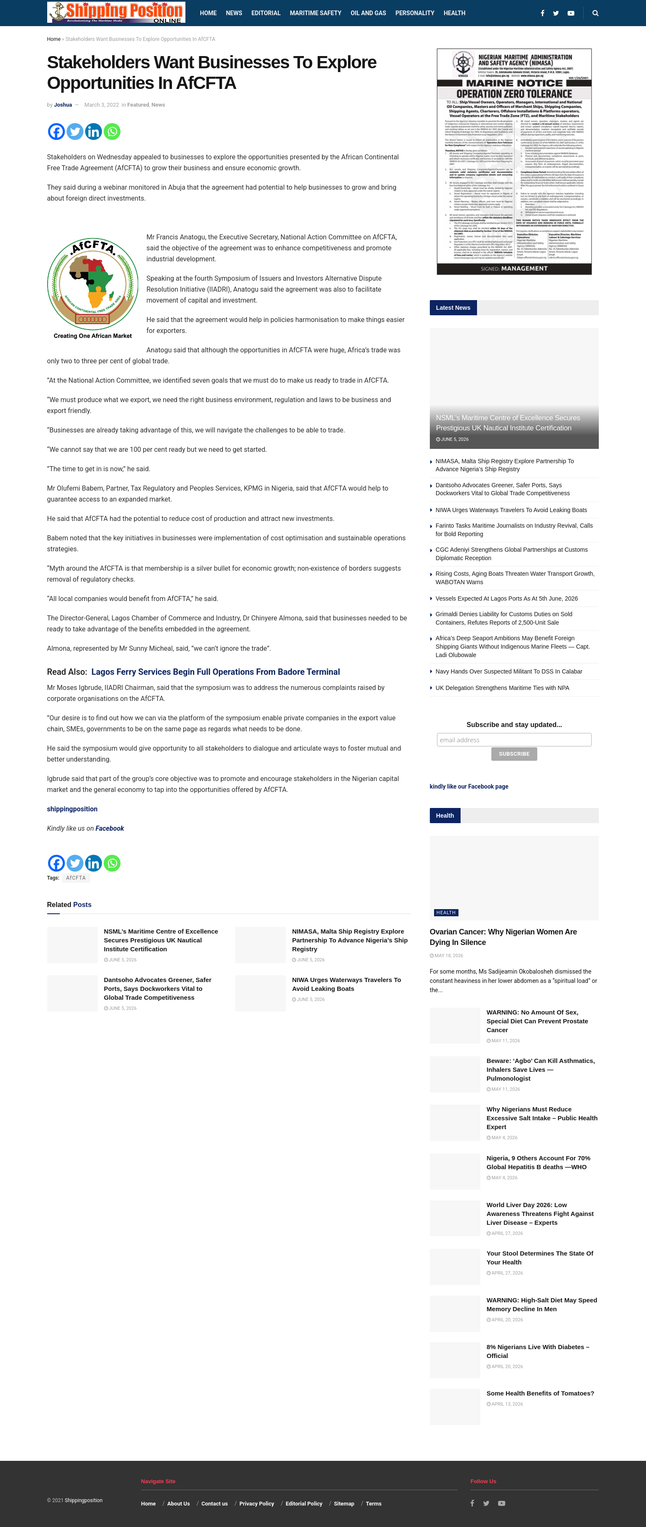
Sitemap (344, 1503)
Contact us (214, 1503)
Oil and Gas (368, 13)
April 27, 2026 (505, 1232)
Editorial (266, 13)
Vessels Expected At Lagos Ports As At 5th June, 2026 (507, 598)
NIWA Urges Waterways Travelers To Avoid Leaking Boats (511, 510)
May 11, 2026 (503, 1040)
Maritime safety (315, 13)
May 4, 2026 (502, 1137)
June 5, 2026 (120, 960)
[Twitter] (75, 131)
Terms (373, 1503)
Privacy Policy (256, 1503)
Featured (138, 105)
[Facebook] (56, 131)
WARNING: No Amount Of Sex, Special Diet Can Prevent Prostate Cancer (537, 1020)
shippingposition (72, 809)
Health (455, 13)
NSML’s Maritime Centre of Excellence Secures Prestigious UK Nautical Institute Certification (161, 940)
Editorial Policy (304, 1503)
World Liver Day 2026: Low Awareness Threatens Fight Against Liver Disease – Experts (540, 1212)
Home (208, 13)
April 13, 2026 (505, 1403)
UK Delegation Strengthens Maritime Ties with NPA (502, 687)
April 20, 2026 (505, 1319)
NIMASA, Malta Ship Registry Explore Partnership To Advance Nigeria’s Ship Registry (350, 940)
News (234, 13)
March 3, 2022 (101, 105)
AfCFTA (76, 878)
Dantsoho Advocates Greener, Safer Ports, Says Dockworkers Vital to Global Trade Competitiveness (158, 988)
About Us (178, 1503)
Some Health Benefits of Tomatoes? (541, 1392)
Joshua (63, 105)
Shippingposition (83, 1500)
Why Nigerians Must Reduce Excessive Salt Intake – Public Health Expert (542, 1117)
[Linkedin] (93, 131)
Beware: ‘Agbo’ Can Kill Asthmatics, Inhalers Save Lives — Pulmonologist (541, 1068)
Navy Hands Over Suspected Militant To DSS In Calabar (509, 671)
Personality (414, 13)
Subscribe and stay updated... (514, 724)
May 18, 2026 (446, 955)
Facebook (110, 828)
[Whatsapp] (112, 131)
